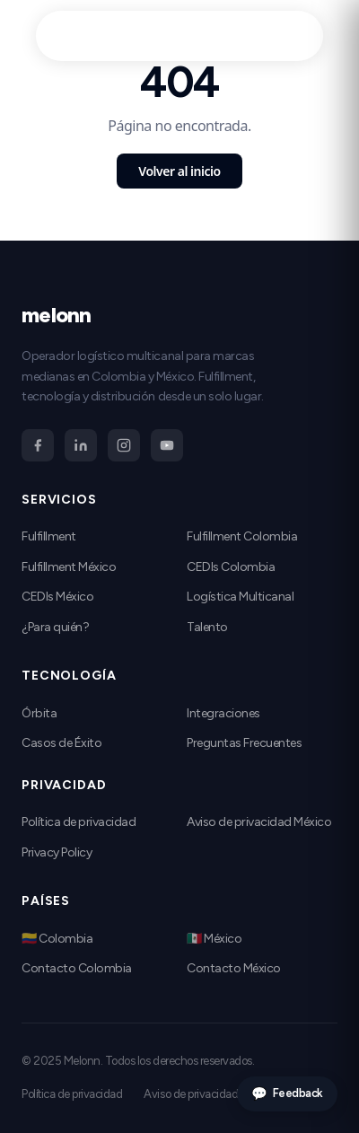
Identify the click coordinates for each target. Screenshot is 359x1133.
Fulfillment (49, 536)
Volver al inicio (179, 171)
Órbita (39, 713)
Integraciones (223, 713)
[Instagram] (124, 445)
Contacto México (234, 968)
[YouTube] (167, 445)
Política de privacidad (79, 822)
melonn (89, 35)
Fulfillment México (69, 567)
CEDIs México (57, 596)
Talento (207, 627)
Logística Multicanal (240, 596)
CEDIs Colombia (231, 567)
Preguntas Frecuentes (244, 743)
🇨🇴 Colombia (57, 938)
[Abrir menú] (296, 36)
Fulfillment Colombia (242, 536)
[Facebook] (38, 445)
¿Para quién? (55, 627)
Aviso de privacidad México (259, 822)
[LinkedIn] (81, 445)
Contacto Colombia (77, 968)
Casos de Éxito (61, 743)
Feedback (287, 1094)
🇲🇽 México (214, 938)
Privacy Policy (57, 852)
